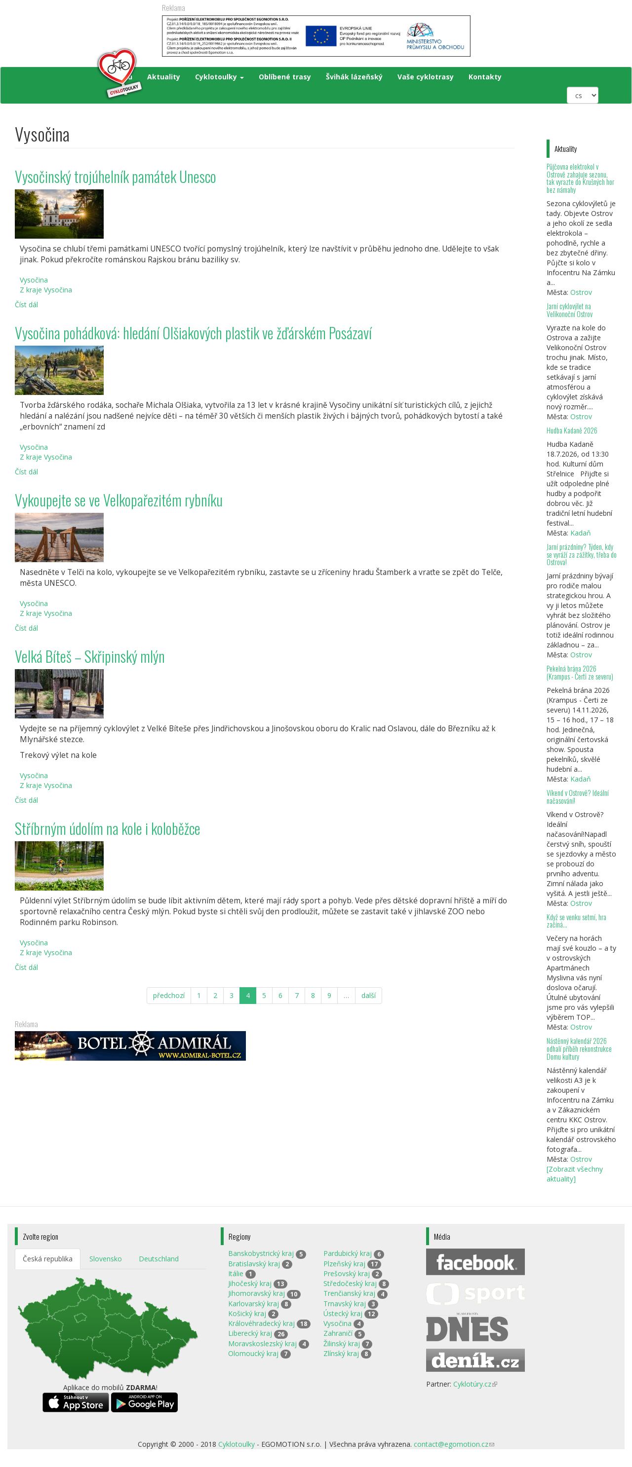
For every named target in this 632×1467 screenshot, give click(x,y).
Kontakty (485, 76)
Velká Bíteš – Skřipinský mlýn (90, 656)
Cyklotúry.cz (475, 1384)
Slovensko (105, 1258)
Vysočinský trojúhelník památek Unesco (115, 176)
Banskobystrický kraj (261, 1253)
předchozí (169, 995)
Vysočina (34, 280)
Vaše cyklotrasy (425, 76)
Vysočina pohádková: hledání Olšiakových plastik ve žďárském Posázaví (193, 333)
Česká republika (48, 1258)
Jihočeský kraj (250, 1283)
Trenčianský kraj (349, 1293)
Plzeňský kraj (344, 1263)
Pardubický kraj (347, 1253)
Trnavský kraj (344, 1303)
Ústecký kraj (342, 1313)
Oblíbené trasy (285, 76)
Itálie (235, 1273)
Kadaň (580, 532)
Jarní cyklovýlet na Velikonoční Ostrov (569, 310)
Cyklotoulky (219, 76)
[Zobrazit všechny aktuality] (575, 1173)
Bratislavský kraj (254, 1263)
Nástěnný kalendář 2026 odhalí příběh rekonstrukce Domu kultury (579, 1049)
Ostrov (581, 292)
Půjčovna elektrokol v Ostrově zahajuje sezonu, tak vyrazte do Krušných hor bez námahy (580, 178)
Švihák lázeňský (354, 76)
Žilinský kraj (341, 1343)
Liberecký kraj (250, 1333)
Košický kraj (247, 1313)
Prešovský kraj (346, 1273)
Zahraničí (338, 1333)
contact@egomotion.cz (454, 1444)
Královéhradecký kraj (261, 1323)
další (368, 995)
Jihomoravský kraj (256, 1293)
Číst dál (26, 304)
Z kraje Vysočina (46, 289)
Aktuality (163, 76)
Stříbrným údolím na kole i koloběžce (107, 828)
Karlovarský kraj (253, 1303)
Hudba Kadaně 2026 (572, 430)
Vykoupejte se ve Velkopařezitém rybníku (119, 500)
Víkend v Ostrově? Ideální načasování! (578, 796)
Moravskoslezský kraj (262, 1343)
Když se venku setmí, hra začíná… (576, 921)
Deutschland (159, 1258)
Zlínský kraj (341, 1353)
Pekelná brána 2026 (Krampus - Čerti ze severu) (580, 672)
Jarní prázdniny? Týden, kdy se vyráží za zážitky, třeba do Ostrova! (582, 554)
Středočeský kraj (350, 1283)
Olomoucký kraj (253, 1353)
